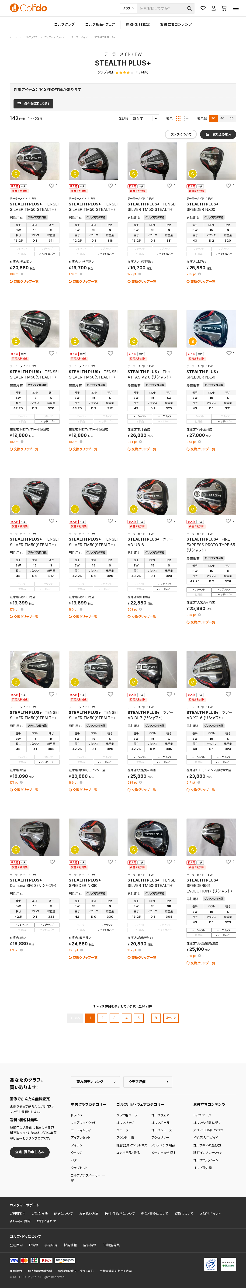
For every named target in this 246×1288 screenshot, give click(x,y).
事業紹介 (51, 1245)
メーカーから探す (163, 1153)
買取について (184, 1213)
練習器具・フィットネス (131, 1145)
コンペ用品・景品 (128, 1153)
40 (222, 118)
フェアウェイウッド (83, 1123)
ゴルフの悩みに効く (207, 1123)
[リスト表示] (186, 118)
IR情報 (33, 1245)
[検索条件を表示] (33, 103)
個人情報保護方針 (40, 1271)
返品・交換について (154, 1213)
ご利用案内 (18, 1213)
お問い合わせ (46, 1221)
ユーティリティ (81, 1130)
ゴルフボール (160, 1123)
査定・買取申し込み (30, 1152)
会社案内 (16, 1245)
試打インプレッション (207, 1153)
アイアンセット (80, 1137)
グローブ (122, 1130)
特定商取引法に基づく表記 (76, 1271)
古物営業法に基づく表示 (116, 1271)
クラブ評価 (137, 1082)
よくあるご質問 (20, 1221)
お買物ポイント (210, 1213)
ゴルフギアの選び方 (207, 1145)
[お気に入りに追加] (52, 185)
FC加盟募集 (111, 1245)
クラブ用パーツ (127, 1115)
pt (14, 274)
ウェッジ (77, 1153)
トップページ (202, 1115)
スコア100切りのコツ (208, 1130)
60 (232, 118)
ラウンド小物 (125, 1137)
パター (75, 1160)
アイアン (76, 1145)
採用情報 (70, 1245)
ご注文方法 (40, 1213)
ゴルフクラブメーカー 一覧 (88, 1177)
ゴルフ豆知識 (202, 1168)
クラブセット (79, 1168)
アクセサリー (160, 1137)
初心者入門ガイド (205, 1137)
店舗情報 (89, 1245)
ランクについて (180, 134)
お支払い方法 (88, 1213)
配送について (63, 1213)
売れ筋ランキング (89, 1082)
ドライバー (78, 1115)
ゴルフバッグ (125, 1123)
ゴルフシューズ (161, 1130)
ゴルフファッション (205, 1160)
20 (213, 118)
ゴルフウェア (160, 1115)
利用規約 (16, 1271)
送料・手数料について (120, 1213)
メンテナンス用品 (163, 1145)
